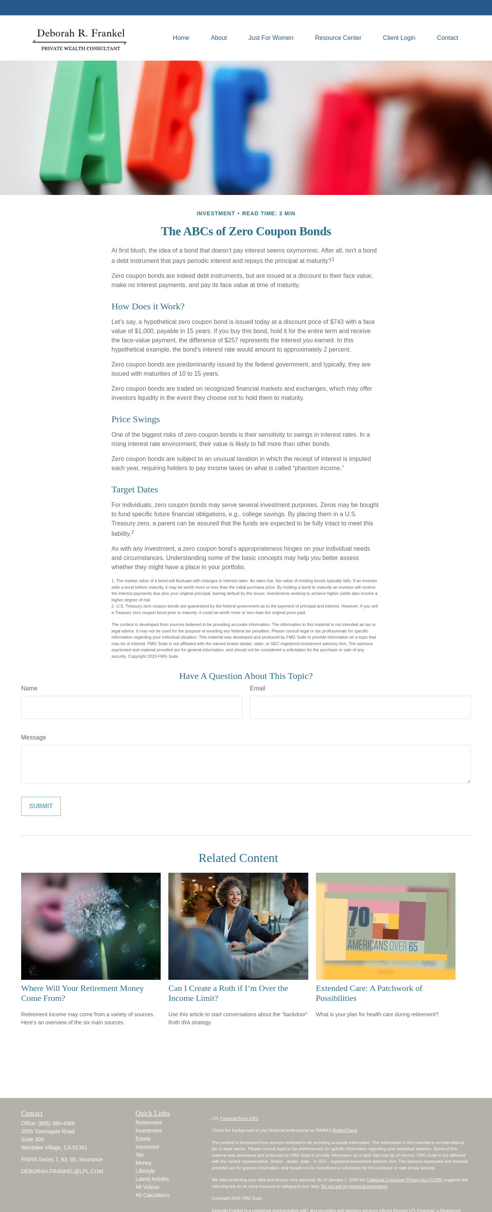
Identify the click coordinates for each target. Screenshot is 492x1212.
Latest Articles (152, 1179)
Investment (149, 1131)
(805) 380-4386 (44, 8)
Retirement (149, 1123)
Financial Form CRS (239, 1118)
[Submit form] (41, 806)
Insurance (147, 1147)
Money (144, 1163)
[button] (181, 38)
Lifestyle (145, 1171)
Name (29, 688)
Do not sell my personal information (354, 1186)
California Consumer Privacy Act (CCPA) (405, 1179)
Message (33, 737)
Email (257, 688)
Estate (143, 1139)
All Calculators (153, 1195)
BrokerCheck (344, 1130)
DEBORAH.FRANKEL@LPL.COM (123, 8)
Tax (140, 1155)
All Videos (148, 1187)
